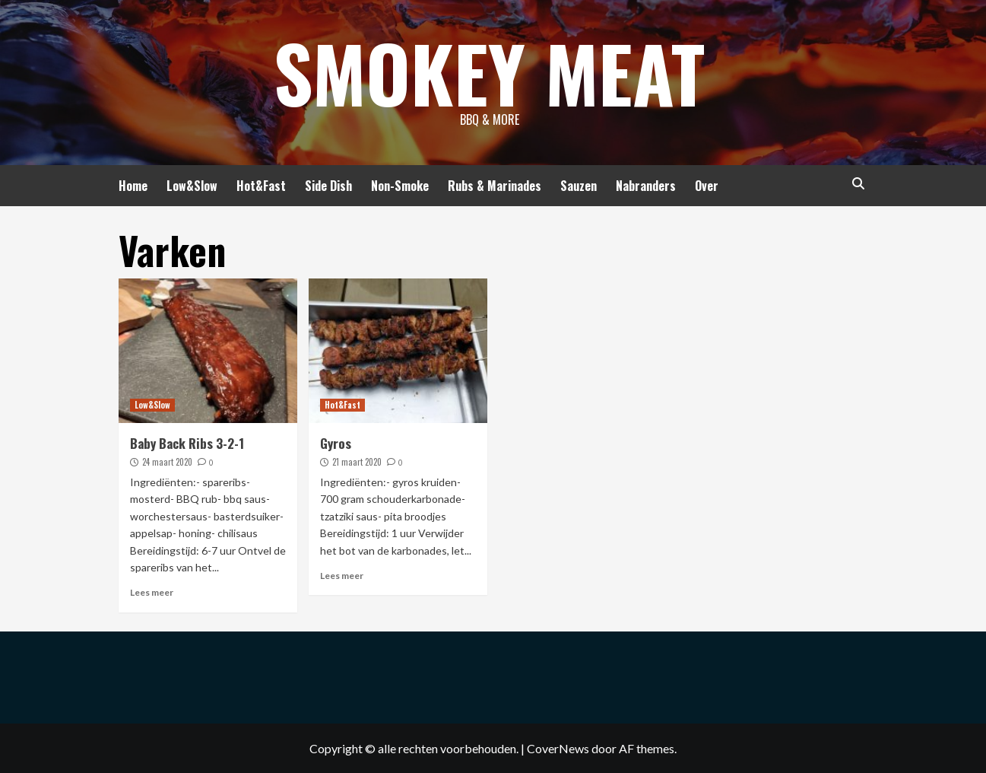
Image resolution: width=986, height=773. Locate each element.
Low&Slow (191, 186)
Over (706, 186)
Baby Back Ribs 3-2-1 (187, 443)
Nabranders (646, 186)
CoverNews (558, 748)
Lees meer (151, 592)
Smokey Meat (489, 72)
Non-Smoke (400, 186)
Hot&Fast (261, 186)
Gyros (335, 443)
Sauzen (578, 186)
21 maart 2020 (357, 462)
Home (133, 186)
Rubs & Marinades (494, 186)
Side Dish (328, 186)
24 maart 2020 (167, 462)
